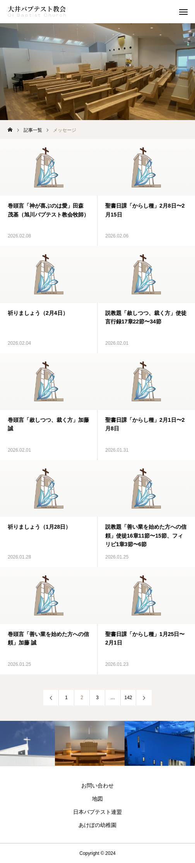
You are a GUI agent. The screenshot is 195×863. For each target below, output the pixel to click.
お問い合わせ (97, 785)
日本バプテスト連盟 (97, 812)
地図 (97, 799)
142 (128, 697)
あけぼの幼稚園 (97, 825)
